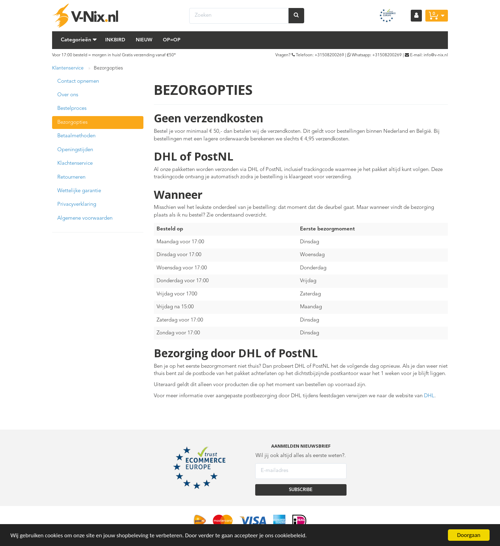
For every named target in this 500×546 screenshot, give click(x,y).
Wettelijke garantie (79, 191)
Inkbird (115, 40)
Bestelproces (71, 108)
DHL (429, 396)
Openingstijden (75, 150)
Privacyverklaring (76, 204)
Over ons (67, 95)
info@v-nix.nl (436, 55)
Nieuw (144, 40)
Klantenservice (68, 68)
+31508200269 (329, 55)
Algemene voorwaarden (84, 218)
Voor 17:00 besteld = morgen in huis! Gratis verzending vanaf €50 (113, 55)
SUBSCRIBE (300, 490)
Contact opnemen (78, 81)
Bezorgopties (72, 122)
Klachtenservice (75, 163)
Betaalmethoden (76, 136)
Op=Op (172, 40)
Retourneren (71, 177)
